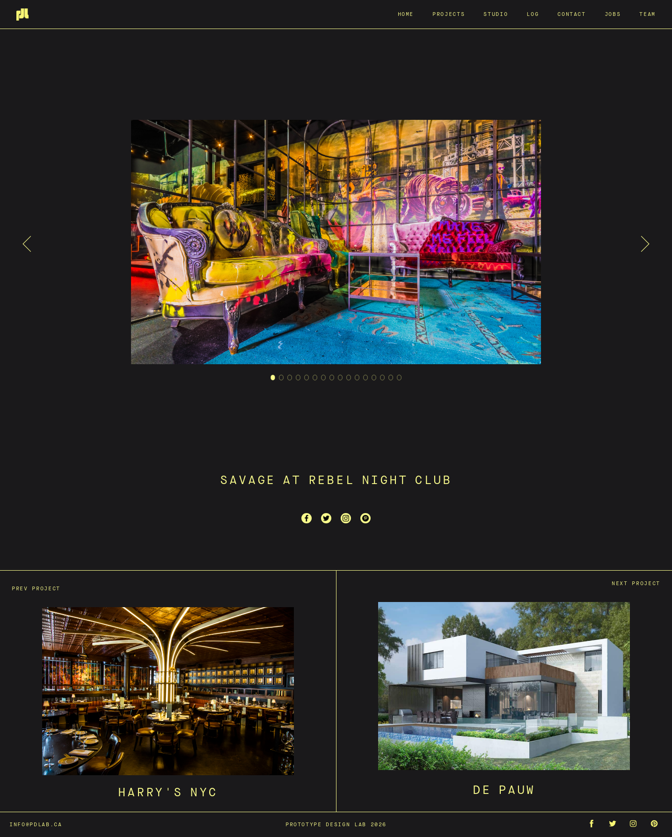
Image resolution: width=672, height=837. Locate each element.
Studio (495, 13)
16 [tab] (399, 389)
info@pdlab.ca (35, 824)
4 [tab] (298, 389)
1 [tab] (273, 389)
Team (647, 13)
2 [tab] (281, 389)
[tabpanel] (336, 243)
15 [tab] (391, 389)
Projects (448, 13)
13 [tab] (374, 389)
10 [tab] (349, 389)
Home (406, 13)
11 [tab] (357, 389)
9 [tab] (340, 389)
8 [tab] (332, 389)
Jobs (613, 13)
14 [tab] (382, 389)
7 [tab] (323, 389)
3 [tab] (290, 389)
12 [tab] (366, 389)
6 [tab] (315, 389)
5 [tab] (307, 389)
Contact (571, 13)
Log (532, 13)
